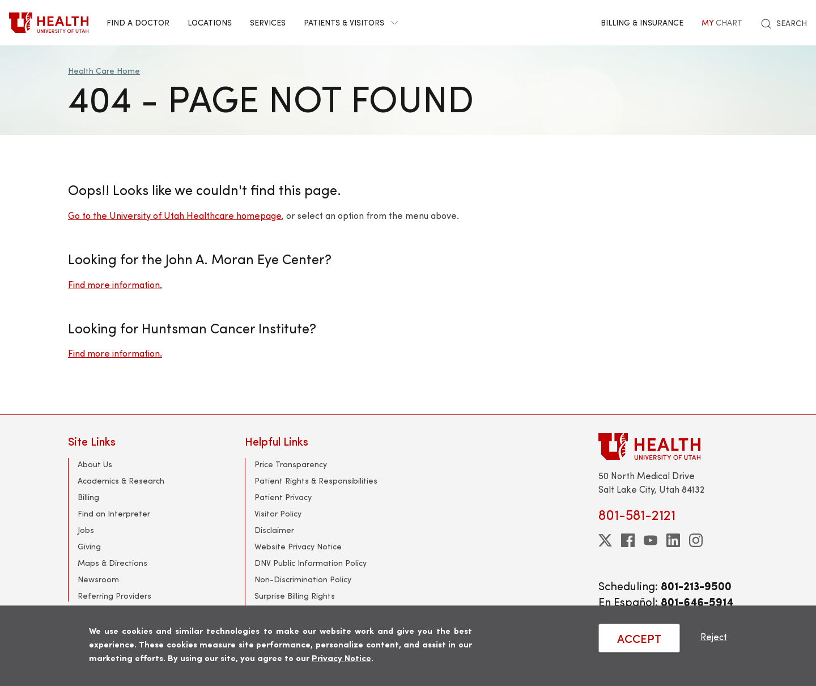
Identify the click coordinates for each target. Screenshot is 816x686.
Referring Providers (114, 595)
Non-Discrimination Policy (302, 579)
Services (268, 22)
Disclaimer (274, 529)
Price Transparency (290, 464)
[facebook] (628, 540)
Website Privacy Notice (298, 546)
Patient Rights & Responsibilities (315, 480)
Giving (89, 546)
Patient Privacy (283, 497)
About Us (95, 464)
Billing (88, 497)
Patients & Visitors (351, 22)
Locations (210, 22)
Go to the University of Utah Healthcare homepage (175, 215)
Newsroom (98, 579)
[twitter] (605, 540)
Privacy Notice (341, 657)
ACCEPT (639, 638)
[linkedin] (673, 540)
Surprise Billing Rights (294, 595)
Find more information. (115, 284)
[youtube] (650, 540)
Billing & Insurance (642, 22)
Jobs (86, 529)
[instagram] (696, 540)
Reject (713, 636)
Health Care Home (104, 70)
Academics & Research (121, 480)
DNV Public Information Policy (310, 562)
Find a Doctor (138, 22)
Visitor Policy (277, 513)
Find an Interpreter (114, 513)
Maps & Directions (112, 562)
